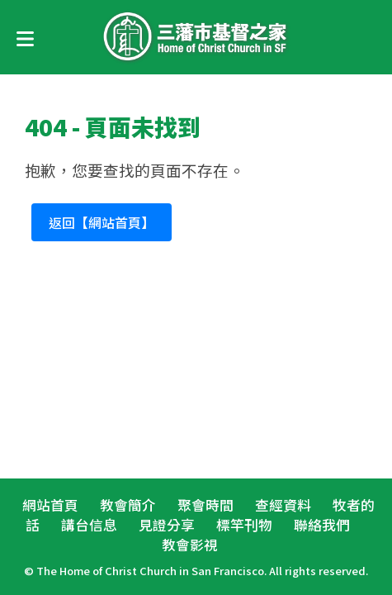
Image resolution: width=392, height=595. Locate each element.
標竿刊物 (244, 525)
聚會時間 (205, 505)
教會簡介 (128, 505)
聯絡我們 (322, 525)
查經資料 (283, 505)
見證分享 (167, 525)
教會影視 (190, 545)
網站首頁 (50, 505)
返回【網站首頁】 (101, 222)
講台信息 (89, 525)
